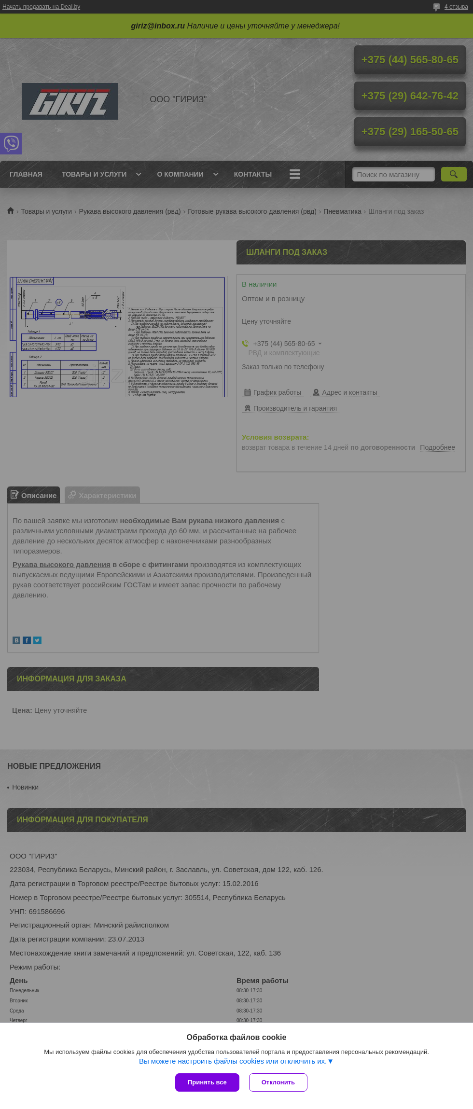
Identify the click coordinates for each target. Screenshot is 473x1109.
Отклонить (278, 1082)
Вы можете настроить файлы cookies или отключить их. (233, 1061)
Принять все (207, 1082)
